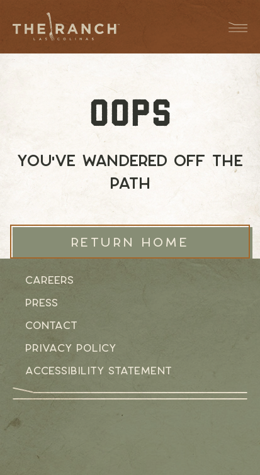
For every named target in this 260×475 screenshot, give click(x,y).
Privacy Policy (70, 348)
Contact (51, 325)
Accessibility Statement (98, 370)
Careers (49, 280)
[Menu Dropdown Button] (231, 27)
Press (41, 303)
